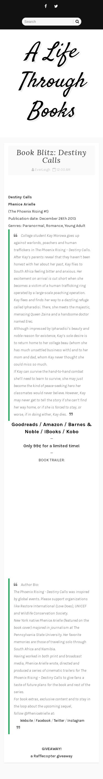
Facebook (43, 720)
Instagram (75, 720)
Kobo (72, 432)
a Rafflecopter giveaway (51, 756)
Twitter (59, 720)
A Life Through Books (51, 82)
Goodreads (25, 424)
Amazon (53, 424)
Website (26, 720)
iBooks (52, 432)
